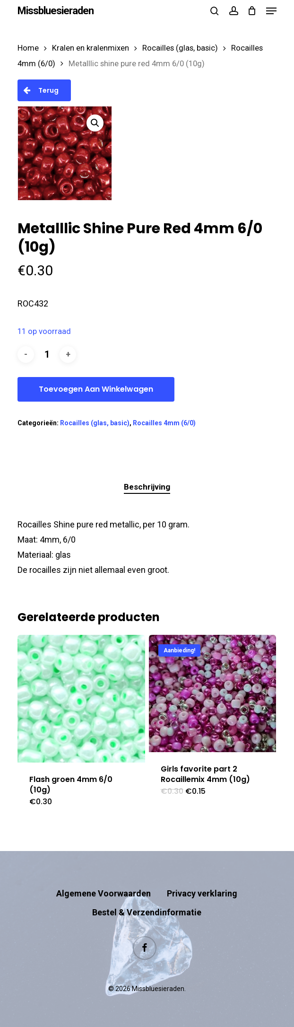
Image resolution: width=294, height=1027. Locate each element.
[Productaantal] (47, 354)
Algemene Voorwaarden (103, 893)
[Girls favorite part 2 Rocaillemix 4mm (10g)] (213, 693)
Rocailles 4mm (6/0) (164, 423)
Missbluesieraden (55, 11)
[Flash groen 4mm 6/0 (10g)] (81, 699)
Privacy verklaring (202, 893)
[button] (271, 11)
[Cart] (252, 11)
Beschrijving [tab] (147, 487)
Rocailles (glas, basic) (180, 48)
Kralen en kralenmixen (90, 48)
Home (28, 48)
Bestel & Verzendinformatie (146, 912)
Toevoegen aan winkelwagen (96, 389)
